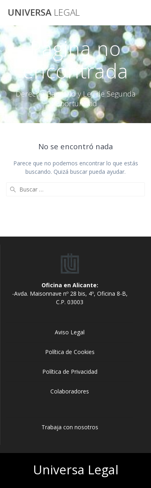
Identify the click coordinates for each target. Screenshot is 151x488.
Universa (44, 12)
